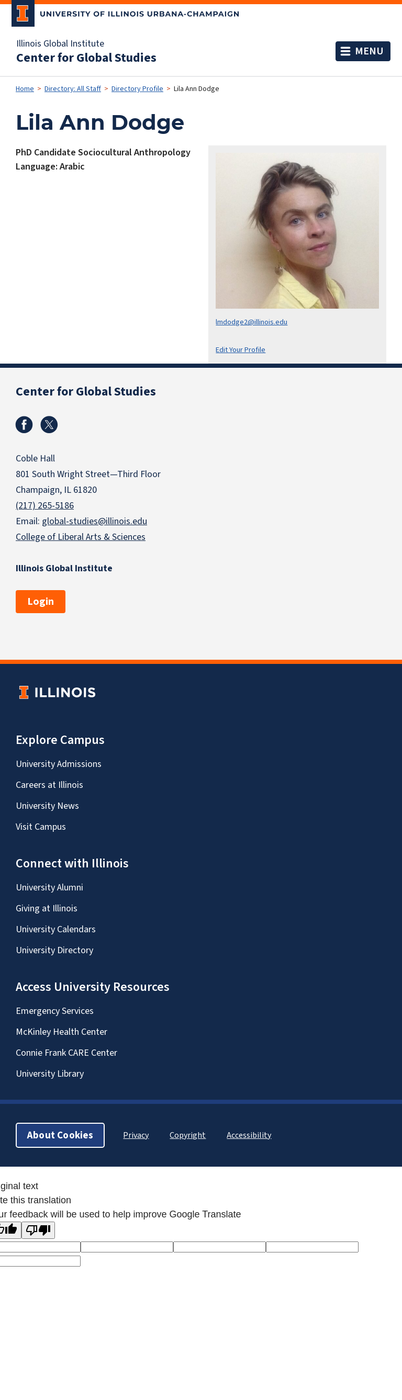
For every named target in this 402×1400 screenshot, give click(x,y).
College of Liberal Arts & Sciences (81, 536)
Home (25, 89)
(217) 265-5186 (45, 505)
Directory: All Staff (72, 89)
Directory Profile (137, 89)
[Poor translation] (38, 1230)
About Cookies (60, 1135)
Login (40, 601)
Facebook (24, 424)
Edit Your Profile (240, 350)
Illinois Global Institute (60, 43)
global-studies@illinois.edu (94, 521)
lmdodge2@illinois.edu (251, 322)
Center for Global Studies (86, 57)
